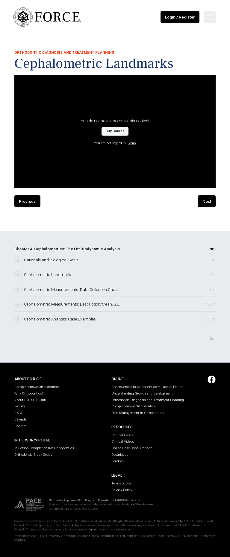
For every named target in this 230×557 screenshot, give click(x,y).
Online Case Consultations (131, 448)
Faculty (19, 406)
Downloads (119, 455)
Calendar (21, 419)
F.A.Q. (18, 413)
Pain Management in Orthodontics (137, 413)
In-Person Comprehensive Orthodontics (44, 448)
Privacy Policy (121, 490)
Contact (20, 426)
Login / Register (180, 17)
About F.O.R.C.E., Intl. (30, 400)
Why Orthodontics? (28, 393)
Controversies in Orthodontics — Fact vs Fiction (147, 387)
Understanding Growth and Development (142, 393)
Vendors (117, 461)
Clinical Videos (122, 442)
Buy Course (115, 131)
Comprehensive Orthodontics (36, 387)
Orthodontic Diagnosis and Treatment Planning (147, 400)
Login (132, 143)
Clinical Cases (122, 435)
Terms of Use (121, 483)
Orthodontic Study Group (33, 455)
